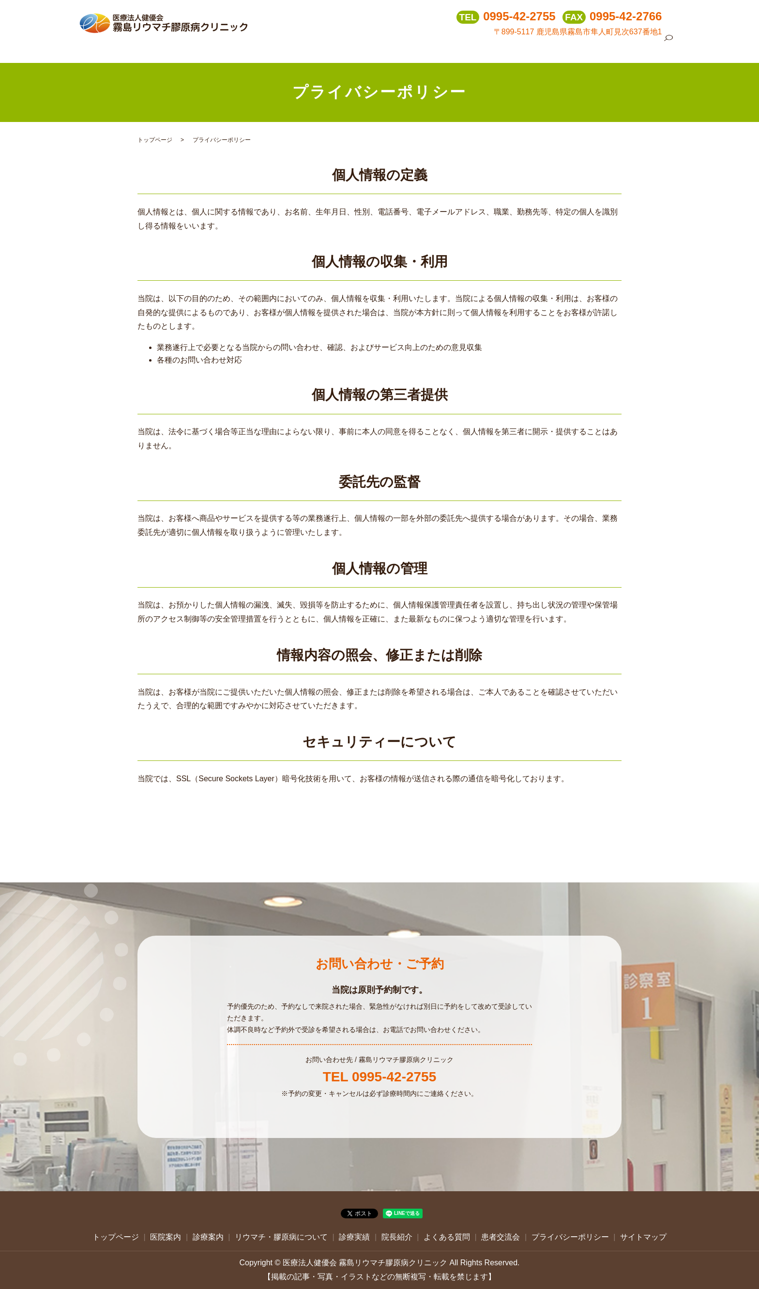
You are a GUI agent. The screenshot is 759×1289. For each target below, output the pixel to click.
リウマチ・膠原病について (436, 48)
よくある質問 (585, 48)
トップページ (286, 48)
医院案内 (331, 48)
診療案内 (369, 48)
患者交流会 (634, 48)
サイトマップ (643, 1237)
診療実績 (502, 48)
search (668, 49)
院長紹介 (540, 48)
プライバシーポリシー (570, 1237)
